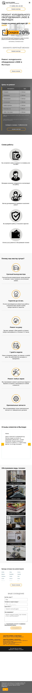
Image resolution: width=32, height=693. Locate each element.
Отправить (16, 628)
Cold (18, 576)
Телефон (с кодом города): (12, 601)
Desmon (3, 580)
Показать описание (16, 71)
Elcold (3, 582)
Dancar (11, 578)
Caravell (19, 574)
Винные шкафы (16, 492)
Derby (19, 578)
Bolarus (3, 574)
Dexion (11, 580)
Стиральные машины (16, 538)
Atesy (11, 572)
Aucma (19, 572)
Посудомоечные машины (16, 553)
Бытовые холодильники (16, 477)
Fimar (11, 582)
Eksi (18, 580)
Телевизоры (16, 523)
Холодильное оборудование (16, 507)
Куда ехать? (8, 606)
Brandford (11, 574)
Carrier (11, 576)
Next (29, 444)
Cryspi (3, 578)
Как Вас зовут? (9, 597)
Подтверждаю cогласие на (15, 624)
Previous (2, 444)
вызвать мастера (16, 129)
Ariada (3, 572)
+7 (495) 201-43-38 (16, 6)
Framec (19, 582)
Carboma (3, 576)
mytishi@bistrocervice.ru (16, 642)
